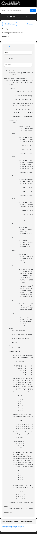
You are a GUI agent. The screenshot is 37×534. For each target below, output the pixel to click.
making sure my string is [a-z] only (13, 526)
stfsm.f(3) (7, 46)
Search (33, 10)
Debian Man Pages (9, 24)
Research (30, 24)
